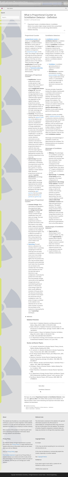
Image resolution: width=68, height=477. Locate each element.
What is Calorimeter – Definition (33, 408)
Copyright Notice (42, 456)
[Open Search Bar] (66, 8)
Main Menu (10, 8)
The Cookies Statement (9, 455)
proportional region (32, 52)
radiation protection (55, 116)
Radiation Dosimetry (30, 406)
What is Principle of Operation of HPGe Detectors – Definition (39, 407)
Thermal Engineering (51, 474)
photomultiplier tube (54, 75)
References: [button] (28, 316)
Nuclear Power (42, 474)
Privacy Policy (15, 444)
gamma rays (38, 196)
